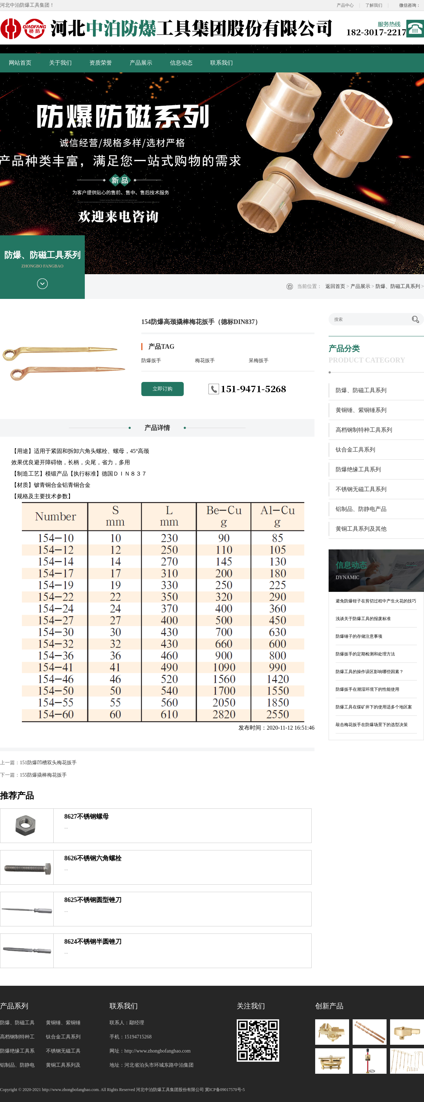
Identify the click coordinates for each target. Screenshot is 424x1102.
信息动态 (181, 63)
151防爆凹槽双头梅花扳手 (48, 762)
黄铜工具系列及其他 (361, 529)
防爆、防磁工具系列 (398, 286)
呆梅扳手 (259, 360)
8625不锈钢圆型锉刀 (93, 899)
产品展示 (141, 63)
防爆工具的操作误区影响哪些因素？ (370, 671)
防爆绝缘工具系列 (358, 469)
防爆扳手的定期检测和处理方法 (365, 654)
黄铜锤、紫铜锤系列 (361, 410)
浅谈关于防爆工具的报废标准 (363, 618)
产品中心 (345, 5)
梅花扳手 (205, 360)
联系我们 (221, 63)
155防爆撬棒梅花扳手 (43, 775)
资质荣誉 (100, 63)
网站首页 (20, 63)
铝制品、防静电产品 (361, 509)
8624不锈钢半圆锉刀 (93, 941)
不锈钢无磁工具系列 (361, 489)
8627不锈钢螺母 (86, 816)
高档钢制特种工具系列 (364, 430)
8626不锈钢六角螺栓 (93, 858)
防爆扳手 (151, 360)
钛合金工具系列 (355, 450)
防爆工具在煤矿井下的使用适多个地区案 (374, 707)
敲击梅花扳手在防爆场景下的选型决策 (372, 724)
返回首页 (335, 286)
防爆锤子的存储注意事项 (359, 636)
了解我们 (373, 5)
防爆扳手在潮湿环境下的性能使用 (367, 689)
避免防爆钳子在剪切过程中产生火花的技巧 (376, 601)
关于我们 (60, 63)
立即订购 (162, 388)
